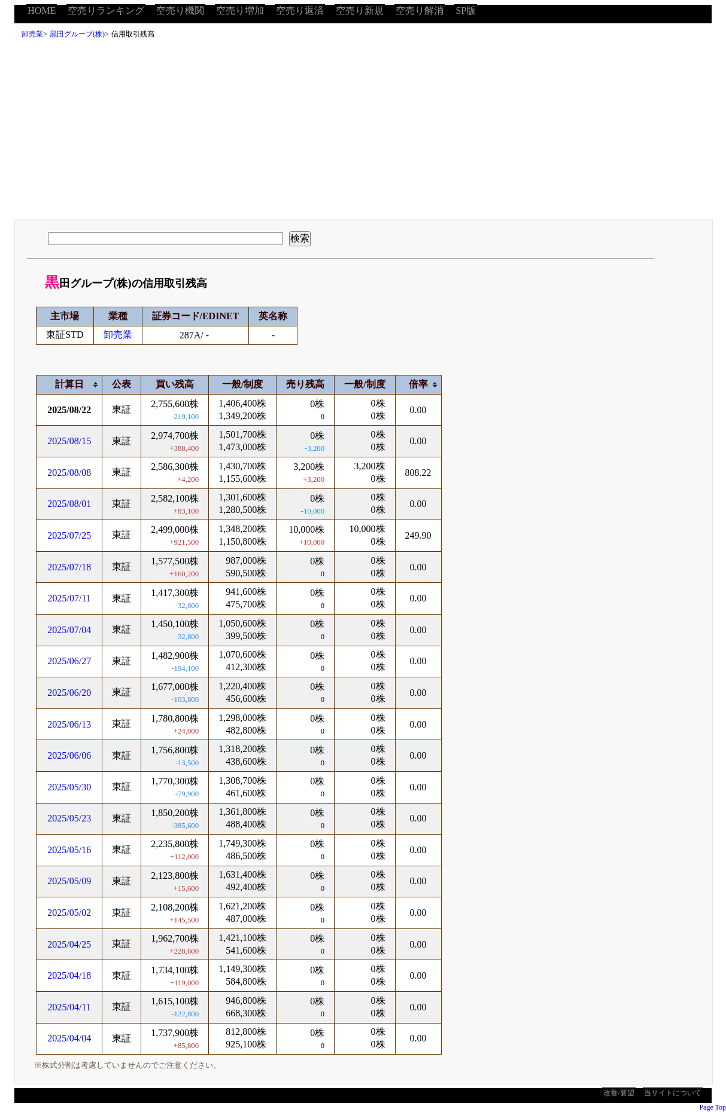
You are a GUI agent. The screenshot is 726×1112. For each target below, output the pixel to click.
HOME (42, 10)
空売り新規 (360, 10)
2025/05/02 (69, 913)
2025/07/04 (69, 630)
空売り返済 (300, 10)
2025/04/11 (69, 1007)
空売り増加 (240, 10)
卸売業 (32, 34)
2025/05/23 (69, 818)
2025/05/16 (69, 850)
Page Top (712, 1107)
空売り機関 (180, 10)
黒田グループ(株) (77, 34)
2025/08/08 (69, 473)
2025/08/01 (69, 504)
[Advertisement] (363, 132)
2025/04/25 (69, 944)
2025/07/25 (69, 535)
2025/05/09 (69, 881)
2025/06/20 (69, 693)
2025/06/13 (69, 724)
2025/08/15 (69, 441)
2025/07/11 (69, 598)
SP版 (465, 10)
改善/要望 (618, 1093)
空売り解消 (420, 10)
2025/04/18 (69, 975)
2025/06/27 (69, 661)
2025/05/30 (69, 787)
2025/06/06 (69, 755)
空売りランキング (106, 10)
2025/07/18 (69, 567)
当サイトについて (672, 1093)
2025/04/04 (69, 1038)
